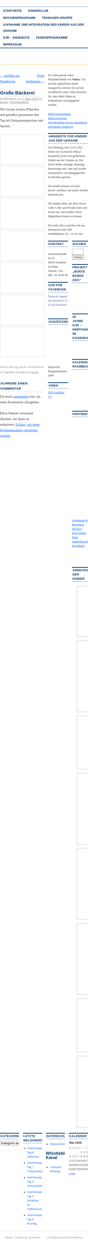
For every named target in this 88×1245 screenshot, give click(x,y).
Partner (80, 414)
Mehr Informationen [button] (59, 114)
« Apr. (72, 1173)
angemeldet (21, 396)
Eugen (4, 102)
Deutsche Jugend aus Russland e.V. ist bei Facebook (58, 300)
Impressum (12, 44)
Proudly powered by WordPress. (65, 1237)
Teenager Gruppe (57, 18)
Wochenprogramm (19, 18)
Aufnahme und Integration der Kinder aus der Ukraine (43, 28)
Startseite (12, 10)
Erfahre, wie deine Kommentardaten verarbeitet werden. (20, 430)
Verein (34, 372)
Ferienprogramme (52, 37)
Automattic (34, 1237)
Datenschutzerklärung (62, 1144)
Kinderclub (38, 10)
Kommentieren (20, 102)
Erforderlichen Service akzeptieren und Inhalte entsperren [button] (67, 124)
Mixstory (77, 529)
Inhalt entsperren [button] (57, 118)
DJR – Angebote (16, 37)
